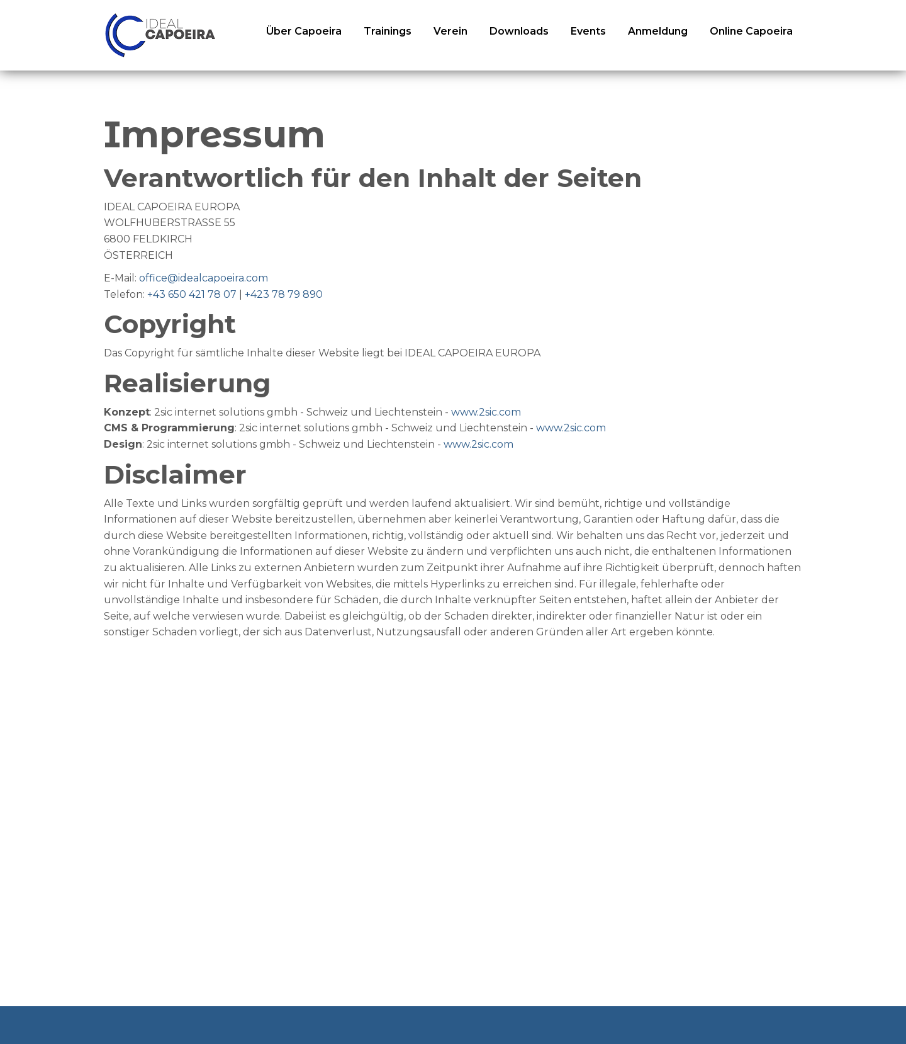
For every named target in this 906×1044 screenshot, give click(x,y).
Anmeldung (658, 31)
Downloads (519, 31)
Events (588, 31)
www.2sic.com (486, 412)
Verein (450, 31)
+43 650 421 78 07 (192, 294)
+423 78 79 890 (284, 294)
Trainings (387, 31)
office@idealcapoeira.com (203, 278)
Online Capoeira (751, 31)
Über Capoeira (304, 31)
